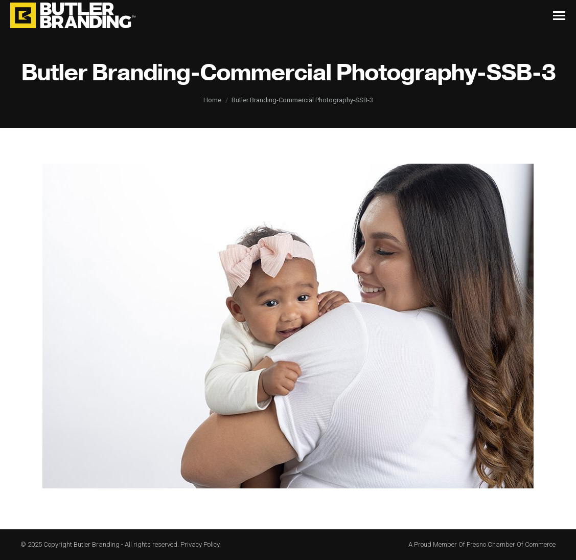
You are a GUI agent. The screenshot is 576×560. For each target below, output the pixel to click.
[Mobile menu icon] (559, 15)
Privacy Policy (199, 544)
